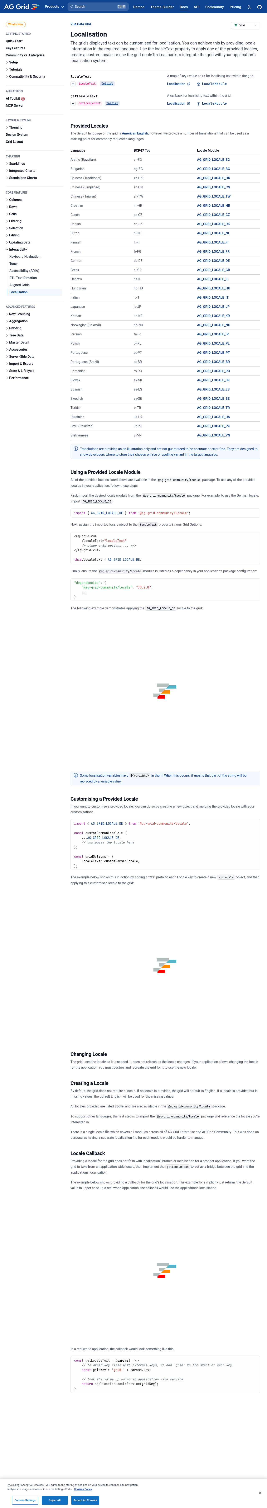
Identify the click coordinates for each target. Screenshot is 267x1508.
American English (135, 133)
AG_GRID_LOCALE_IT (213, 297)
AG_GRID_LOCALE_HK (213, 178)
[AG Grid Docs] (184, 7)
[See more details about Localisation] (73, 83)
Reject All (55, 1500)
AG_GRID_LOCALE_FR (213, 252)
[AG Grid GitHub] (259, 6)
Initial (107, 83)
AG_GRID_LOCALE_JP (213, 307)
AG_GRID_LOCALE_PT (213, 353)
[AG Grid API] (196, 7)
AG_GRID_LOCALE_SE (213, 399)
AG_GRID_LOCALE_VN (213, 435)
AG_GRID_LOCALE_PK (213, 426)
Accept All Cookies (85, 1500)
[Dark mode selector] (249, 6)
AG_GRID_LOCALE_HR (213, 206)
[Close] (260, 1493)
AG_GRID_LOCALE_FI (212, 242)
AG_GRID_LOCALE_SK (213, 380)
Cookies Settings (25, 1500)
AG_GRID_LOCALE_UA (213, 417)
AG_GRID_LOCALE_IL (212, 279)
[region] (133, 1493)
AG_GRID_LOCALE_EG (213, 160)
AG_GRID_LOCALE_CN (213, 187)
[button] (98, 7)
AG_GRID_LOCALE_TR (213, 408)
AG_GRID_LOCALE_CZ (213, 215)
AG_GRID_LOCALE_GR (213, 270)
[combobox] (245, 25)
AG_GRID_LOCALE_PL (213, 343)
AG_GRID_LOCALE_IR (213, 334)
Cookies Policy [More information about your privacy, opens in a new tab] (83, 1489)
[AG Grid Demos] (138, 7)
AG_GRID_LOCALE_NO (213, 325)
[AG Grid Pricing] (235, 7)
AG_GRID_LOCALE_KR (213, 316)
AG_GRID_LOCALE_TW (214, 196)
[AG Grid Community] (214, 7)
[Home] (21, 6)
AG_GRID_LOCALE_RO (213, 371)
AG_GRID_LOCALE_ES (213, 389)
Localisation (178, 84)
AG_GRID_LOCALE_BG (213, 169)
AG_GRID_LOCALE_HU (213, 288)
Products (54, 6)
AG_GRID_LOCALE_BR (213, 362)
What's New (15, 24)
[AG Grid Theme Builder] (162, 7)
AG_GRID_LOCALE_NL (213, 233)
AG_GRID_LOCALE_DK (213, 224)
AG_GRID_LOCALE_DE (213, 261)
